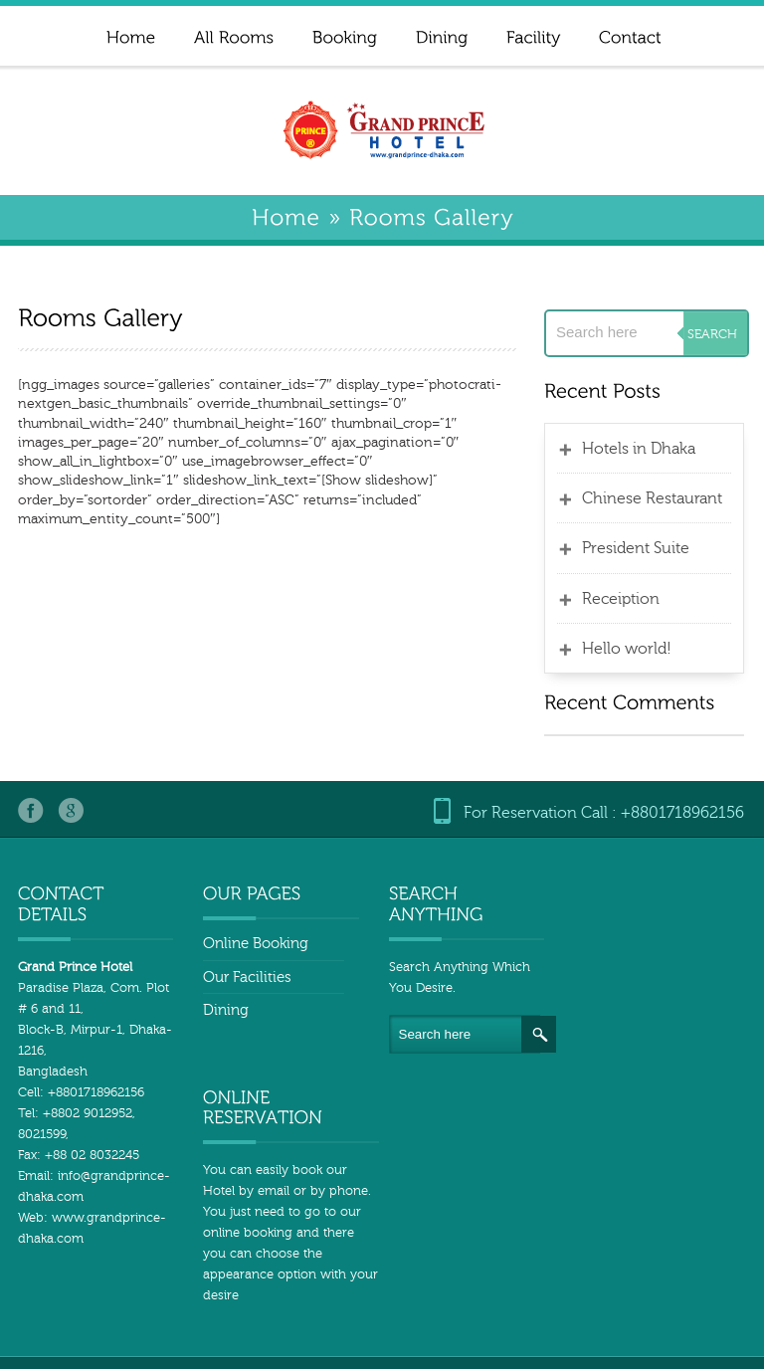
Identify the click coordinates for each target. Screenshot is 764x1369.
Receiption (626, 599)
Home (403, 1306)
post (635, 1327)
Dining (219, 1010)
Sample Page (503, 1306)
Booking (376, 1327)
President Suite (640, 548)
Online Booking (248, 943)
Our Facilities (240, 977)
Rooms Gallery (567, 1347)
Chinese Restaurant (657, 498)
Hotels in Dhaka (643, 449)
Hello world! (631, 649)
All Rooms (701, 1306)
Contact (554, 1327)
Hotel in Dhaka (706, 1347)
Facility (712, 1327)
